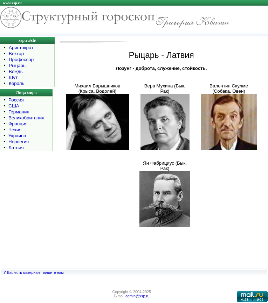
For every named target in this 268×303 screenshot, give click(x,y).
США (13, 105)
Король (16, 83)
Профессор (21, 59)
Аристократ (21, 47)
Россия (16, 100)
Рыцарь (17, 65)
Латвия (16, 147)
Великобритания (26, 117)
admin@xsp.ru (137, 296)
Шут (13, 77)
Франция (18, 123)
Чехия (14, 129)
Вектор (16, 53)
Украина (17, 135)
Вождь (16, 71)
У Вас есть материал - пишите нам (34, 272)
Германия (18, 111)
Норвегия (18, 141)
